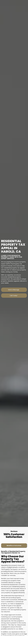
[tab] (14, 545)
